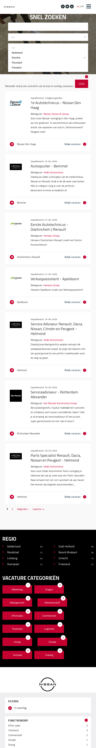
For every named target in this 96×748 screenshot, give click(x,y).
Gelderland (24, 547)
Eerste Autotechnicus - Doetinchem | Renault (49, 227)
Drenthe (48, 57)
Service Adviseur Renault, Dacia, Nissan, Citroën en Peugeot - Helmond (57, 328)
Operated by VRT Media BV (49, 744)
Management (17, 602)
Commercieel (49, 615)
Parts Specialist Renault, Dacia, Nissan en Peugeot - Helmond (56, 458)
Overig (17, 641)
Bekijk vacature (72, 144)
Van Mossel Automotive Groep (60, 403)
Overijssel (24, 564)
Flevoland (48, 62)
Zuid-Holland (76, 547)
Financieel (17, 628)
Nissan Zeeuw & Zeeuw (56, 113)
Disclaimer (26, 744)
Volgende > (23, 509)
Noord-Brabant (76, 553)
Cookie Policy (11, 744)
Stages (49, 589)
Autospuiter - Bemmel (49, 166)
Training (49, 655)
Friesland (48, 67)
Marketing (17, 589)
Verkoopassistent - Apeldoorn (55, 278)
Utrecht (76, 558)
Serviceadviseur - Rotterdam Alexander (54, 394)
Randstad (24, 553)
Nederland (48, 52)
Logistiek (49, 628)
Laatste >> (38, 509)
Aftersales (17, 615)
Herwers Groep (51, 235)
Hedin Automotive (53, 172)
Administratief (52, 602)
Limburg (24, 558)
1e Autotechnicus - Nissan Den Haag (56, 105)
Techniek (17, 655)
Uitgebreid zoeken (17, 82)
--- (48, 47)
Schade (52, 641)
